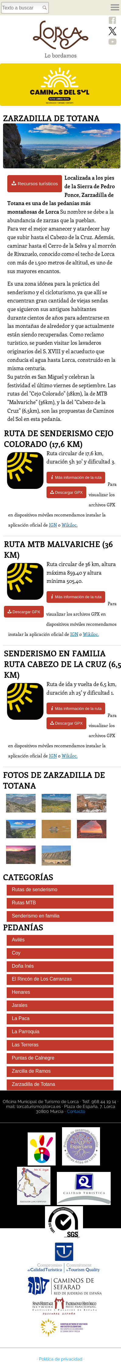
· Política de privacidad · (61, 1359)
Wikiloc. (70, 525)
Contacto (76, 1111)
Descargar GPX (66, 492)
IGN (53, 525)
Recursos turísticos (35, 183)
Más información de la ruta (76, 477)
